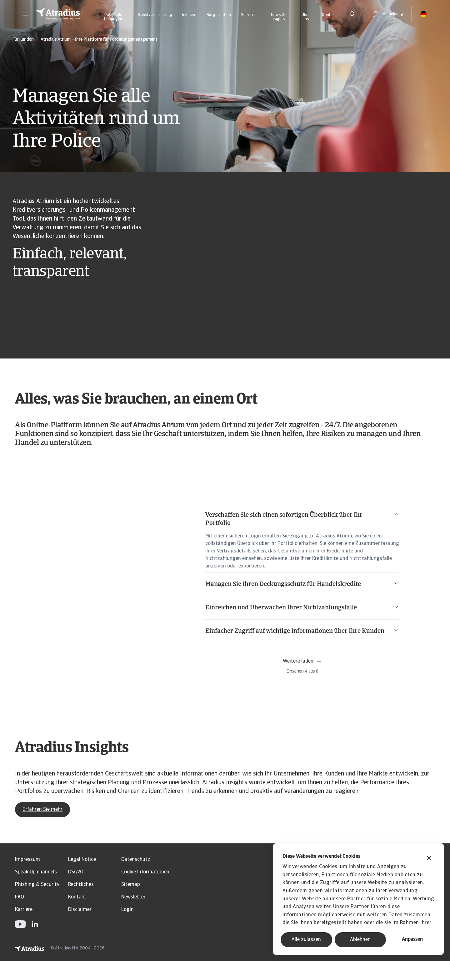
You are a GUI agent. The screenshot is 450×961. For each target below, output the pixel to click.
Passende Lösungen (113, 17)
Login (127, 909)
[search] (352, 14)
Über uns (306, 17)
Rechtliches (81, 884)
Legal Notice (82, 859)
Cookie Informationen (145, 872)
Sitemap (130, 884)
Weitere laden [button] (302, 661)
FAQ (19, 897)
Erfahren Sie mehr (42, 809)
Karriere (23, 909)
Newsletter (133, 897)
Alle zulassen (306, 939)
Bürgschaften (219, 15)
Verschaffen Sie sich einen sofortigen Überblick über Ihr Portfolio (302, 518)
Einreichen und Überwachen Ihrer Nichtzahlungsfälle (302, 607)
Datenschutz (135, 859)
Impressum (27, 859)
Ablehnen (360, 939)
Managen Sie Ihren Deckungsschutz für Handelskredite (302, 583)
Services (249, 15)
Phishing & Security (37, 884)
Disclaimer (80, 909)
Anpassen (412, 939)
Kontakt (329, 15)
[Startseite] (58, 14)
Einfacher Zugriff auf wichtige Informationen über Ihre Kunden (302, 630)
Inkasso (189, 15)
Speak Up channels (36, 872)
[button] (25, 14)
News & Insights (278, 17)
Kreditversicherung (155, 15)
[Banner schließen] (429, 859)
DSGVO (75, 872)
